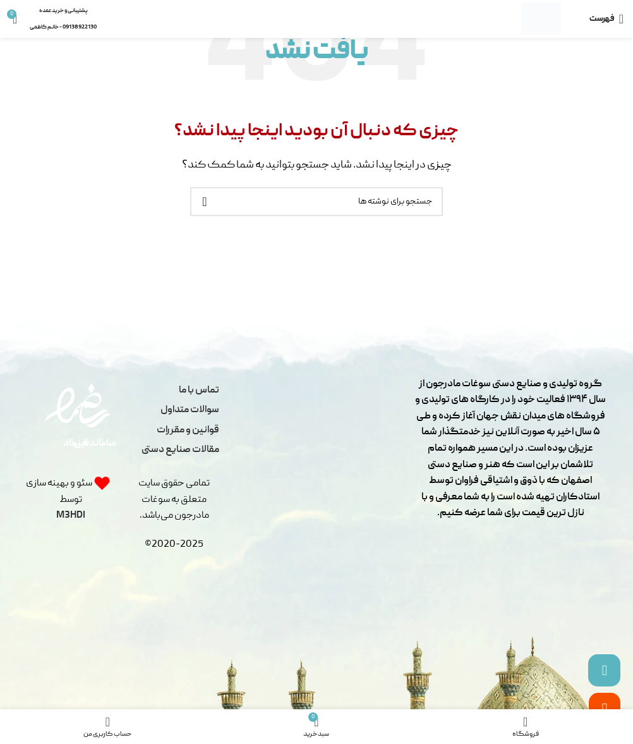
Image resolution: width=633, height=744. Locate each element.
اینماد (75, 444)
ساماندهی (95, 444)
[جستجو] (316, 201)
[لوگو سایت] (541, 20)
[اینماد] (67, 405)
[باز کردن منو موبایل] (606, 19)
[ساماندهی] (94, 405)
